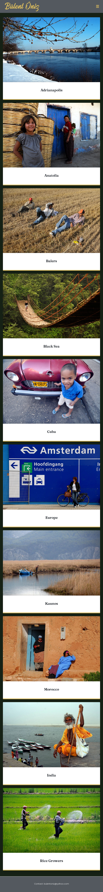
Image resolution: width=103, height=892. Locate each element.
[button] (97, 6)
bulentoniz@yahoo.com (56, 883)
